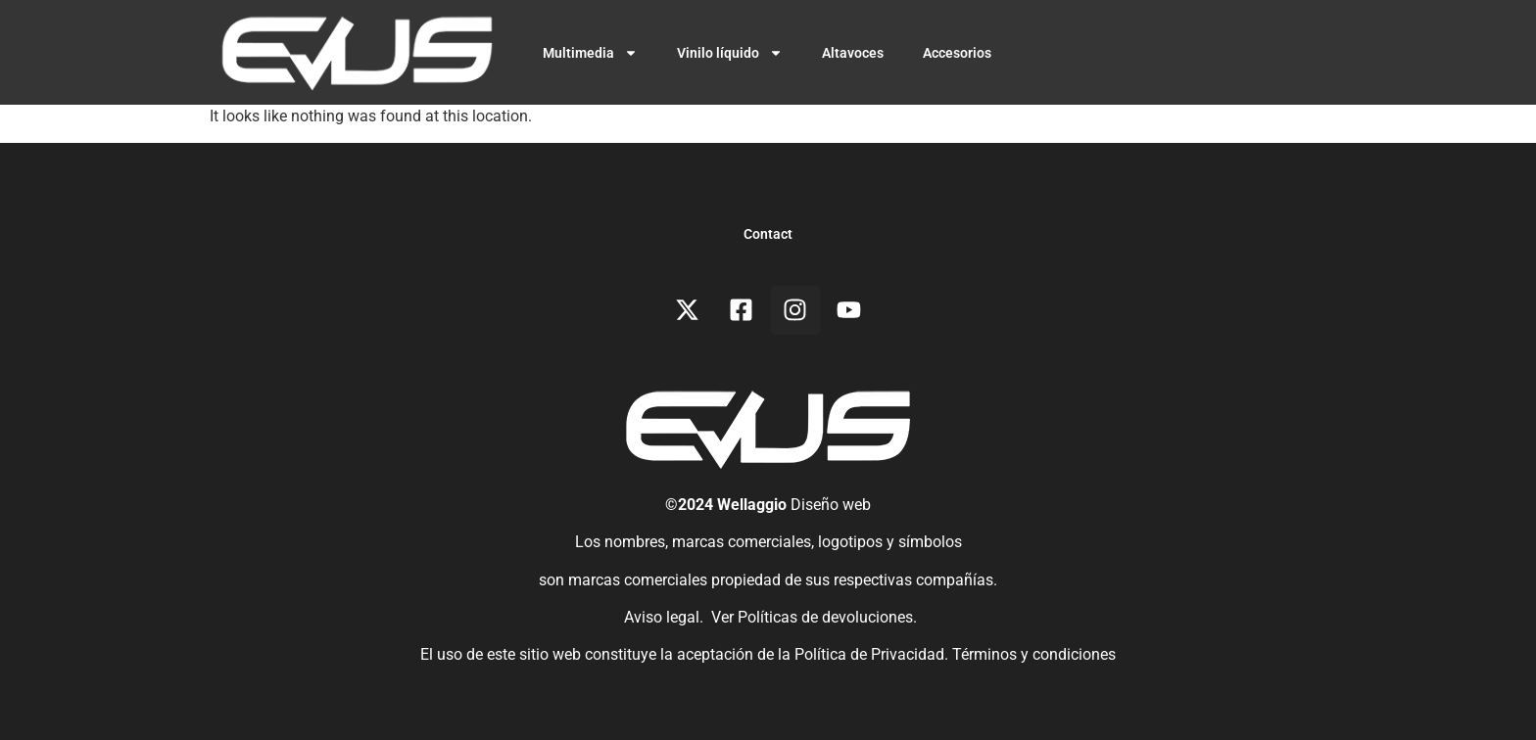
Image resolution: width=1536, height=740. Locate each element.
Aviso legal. (661, 617)
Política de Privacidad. (873, 654)
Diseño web (831, 504)
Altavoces (853, 53)
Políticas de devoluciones (825, 617)
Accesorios (957, 53)
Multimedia (590, 52)
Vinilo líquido (730, 52)
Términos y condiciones (1034, 654)
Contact (768, 234)
